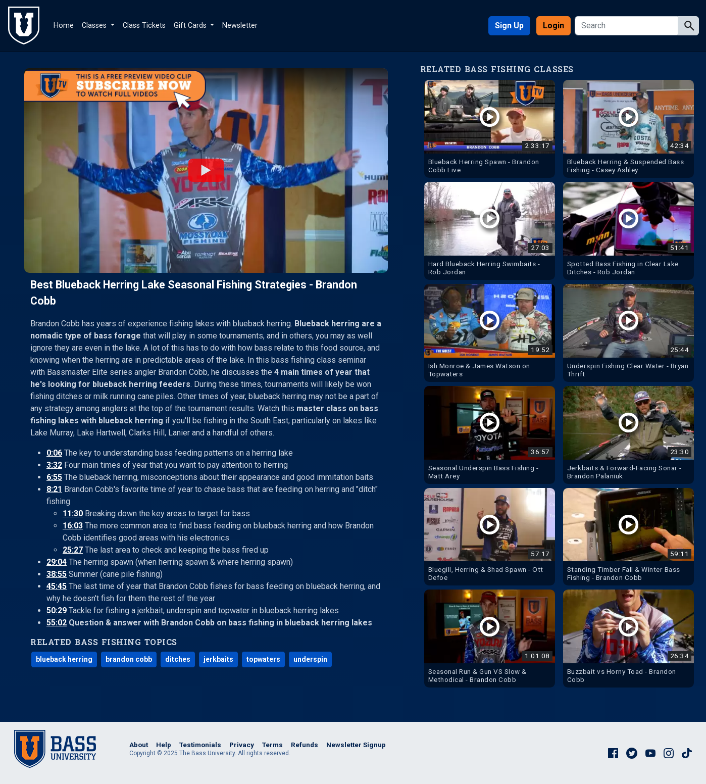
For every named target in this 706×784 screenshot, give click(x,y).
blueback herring (64, 659)
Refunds (304, 745)
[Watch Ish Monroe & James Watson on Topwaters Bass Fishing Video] (489, 333)
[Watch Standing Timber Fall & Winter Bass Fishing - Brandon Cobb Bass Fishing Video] (628, 537)
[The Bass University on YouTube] (650, 752)
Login (553, 25)
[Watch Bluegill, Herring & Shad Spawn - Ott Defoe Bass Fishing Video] (489, 537)
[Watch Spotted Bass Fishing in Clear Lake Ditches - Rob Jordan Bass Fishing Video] (628, 231)
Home (64, 25)
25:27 (73, 550)
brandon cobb (129, 659)
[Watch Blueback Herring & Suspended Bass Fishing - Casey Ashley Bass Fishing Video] (628, 129)
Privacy (241, 745)
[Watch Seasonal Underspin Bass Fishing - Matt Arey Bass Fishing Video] (489, 435)
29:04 (56, 562)
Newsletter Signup (356, 745)
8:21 (54, 489)
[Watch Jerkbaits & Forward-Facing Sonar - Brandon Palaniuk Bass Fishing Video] (628, 435)
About (138, 745)
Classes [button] (95, 25)
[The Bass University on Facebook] (613, 752)
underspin (310, 659)
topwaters (263, 659)
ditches (177, 659)
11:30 (73, 513)
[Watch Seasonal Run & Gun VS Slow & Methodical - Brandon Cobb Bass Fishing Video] (489, 639)
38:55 (56, 574)
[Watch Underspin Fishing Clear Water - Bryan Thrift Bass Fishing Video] (628, 333)
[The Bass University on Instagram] (669, 752)
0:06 (54, 453)
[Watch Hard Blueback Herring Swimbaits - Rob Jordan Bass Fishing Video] (489, 231)
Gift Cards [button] (191, 25)
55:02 (56, 622)
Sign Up (509, 25)
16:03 (73, 525)
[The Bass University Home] (23, 25)
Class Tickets (144, 25)
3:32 (54, 465)
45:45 (56, 586)
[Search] (627, 25)
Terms (272, 745)
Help (163, 745)
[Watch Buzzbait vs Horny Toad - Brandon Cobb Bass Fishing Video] (628, 639)
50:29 (56, 610)
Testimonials (200, 745)
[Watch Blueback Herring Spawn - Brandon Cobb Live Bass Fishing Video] (489, 129)
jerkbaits (218, 659)
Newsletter (240, 25)
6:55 (54, 477)
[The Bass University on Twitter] (631, 752)
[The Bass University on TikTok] (687, 752)
